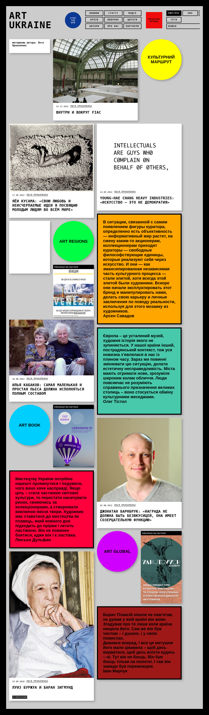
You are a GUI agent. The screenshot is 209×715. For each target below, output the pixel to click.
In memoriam (20, 697)
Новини (94, 13)
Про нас (113, 26)
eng (190, 13)
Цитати (132, 19)
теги (174, 19)
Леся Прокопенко (81, 106)
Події (132, 13)
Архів (94, 19)
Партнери (132, 26)
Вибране (113, 19)
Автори (94, 26)
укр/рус (174, 13)
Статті (113, 13)
